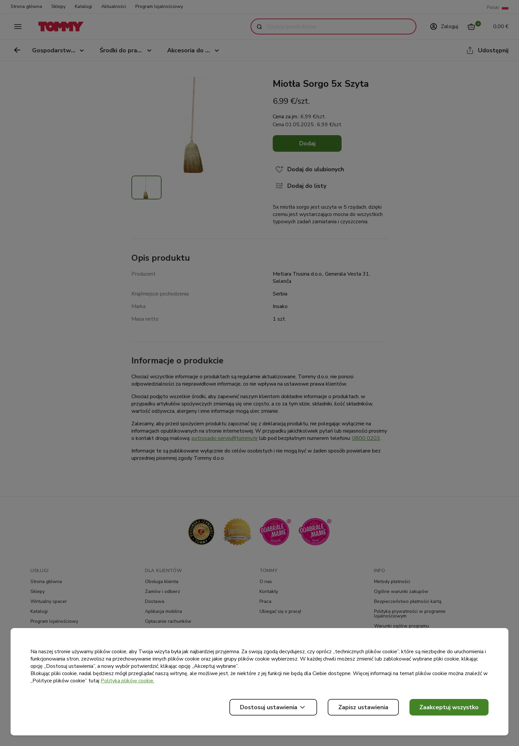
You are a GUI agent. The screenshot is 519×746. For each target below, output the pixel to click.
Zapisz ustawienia (363, 707)
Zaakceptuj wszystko (449, 707)
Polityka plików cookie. (127, 680)
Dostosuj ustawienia (273, 707)
